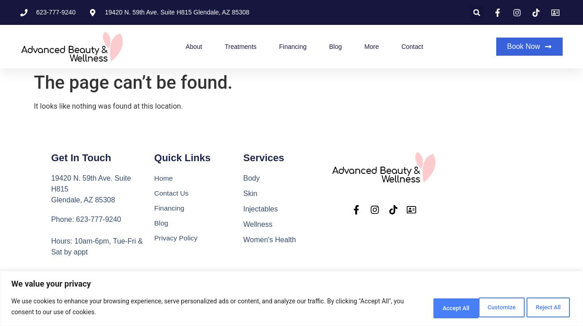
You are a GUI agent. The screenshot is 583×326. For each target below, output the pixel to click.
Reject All (486, 307)
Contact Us (172, 193)
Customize (428, 307)
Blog (335, 46)
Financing (293, 46)
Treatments (240, 46)
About (194, 46)
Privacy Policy (176, 240)
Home (164, 178)
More (371, 46)
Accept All (544, 307)
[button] (477, 12)
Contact (412, 46)
